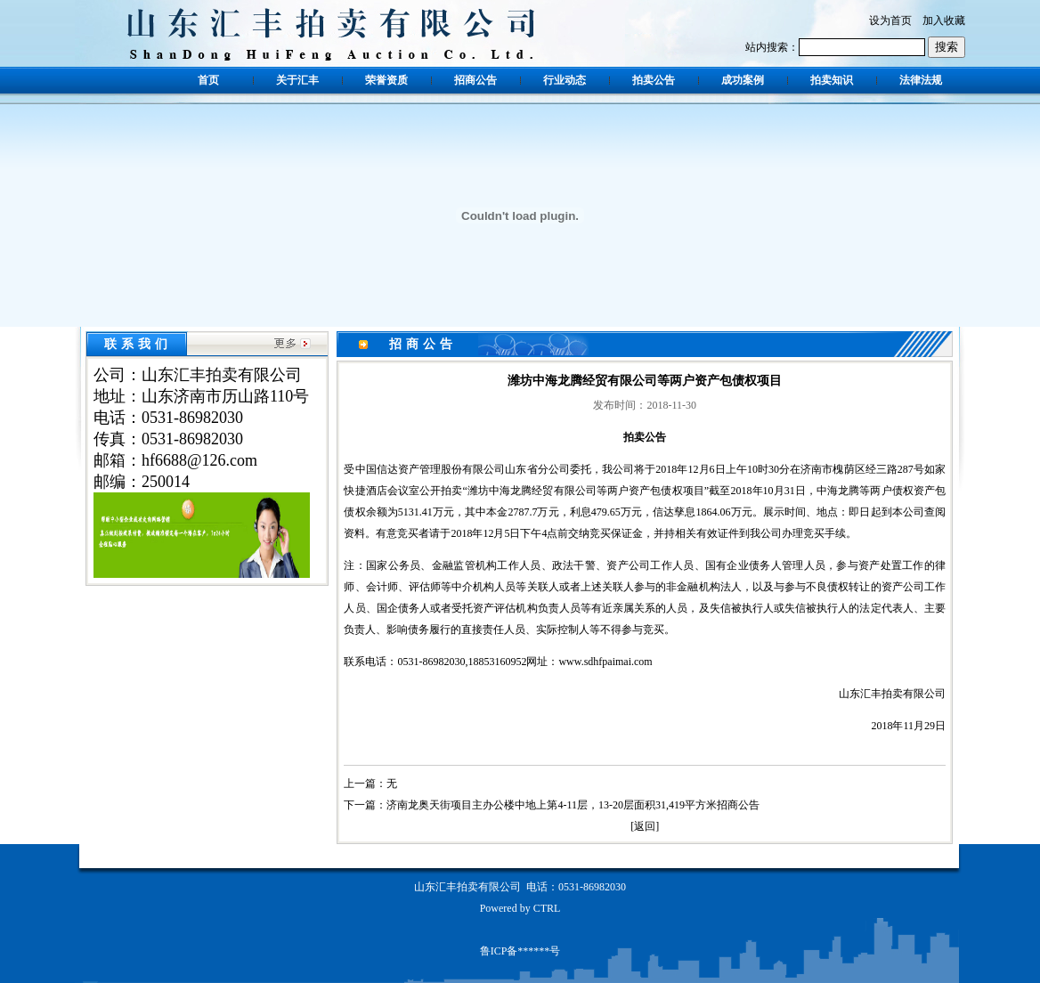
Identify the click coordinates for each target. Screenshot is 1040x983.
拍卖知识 (831, 80)
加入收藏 (943, 20)
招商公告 (475, 80)
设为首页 (890, 20)
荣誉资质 (386, 80)
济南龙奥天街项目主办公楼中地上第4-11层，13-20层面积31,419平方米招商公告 (573, 805)
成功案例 (742, 80)
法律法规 (920, 80)
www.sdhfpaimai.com (605, 661)
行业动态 (564, 80)
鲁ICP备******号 (520, 951)
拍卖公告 (653, 80)
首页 (208, 80)
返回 (644, 826)
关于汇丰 (297, 80)
